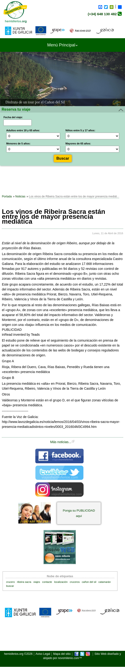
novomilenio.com (68, 658)
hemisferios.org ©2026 (18, 654)
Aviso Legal (43, 654)
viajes (36, 581)
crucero (10, 581)
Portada (7, 196)
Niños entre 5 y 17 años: (80, 130)
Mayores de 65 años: (78, 143)
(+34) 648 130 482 (102, 14)
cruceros (75, 581)
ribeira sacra (24, 581)
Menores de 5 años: (18, 143)
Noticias (20, 196)
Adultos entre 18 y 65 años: (23, 130)
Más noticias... (60, 442)
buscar (10, 585)
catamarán (104, 581)
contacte (47, 581)
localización (61, 581)
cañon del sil (89, 581)
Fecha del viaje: (13, 117)
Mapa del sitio (62, 654)
